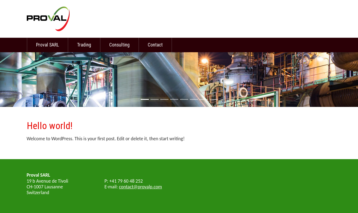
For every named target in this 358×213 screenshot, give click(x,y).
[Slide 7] (204, 99)
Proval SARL (47, 45)
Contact (155, 45)
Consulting (119, 45)
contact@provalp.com (140, 187)
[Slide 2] (154, 99)
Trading (84, 45)
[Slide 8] (213, 99)
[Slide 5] (184, 99)
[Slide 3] (164, 99)
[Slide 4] (174, 99)
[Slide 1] (145, 99)
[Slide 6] (194, 99)
